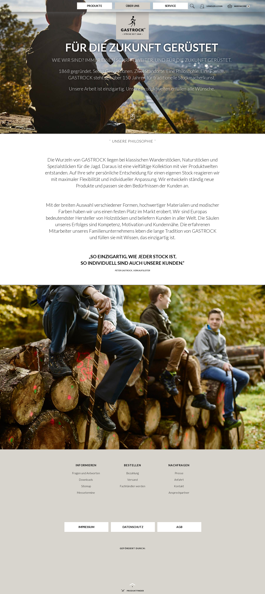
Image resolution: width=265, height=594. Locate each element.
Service (170, 5)
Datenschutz (133, 527)
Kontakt (179, 486)
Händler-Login (214, 6)
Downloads (86, 479)
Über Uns (132, 5)
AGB (179, 527)
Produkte (94, 5)
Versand (132, 479)
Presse (179, 473)
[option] (132, 66)
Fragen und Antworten (86, 473)
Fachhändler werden (132, 486)
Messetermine (86, 492)
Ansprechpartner (179, 492)
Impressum (86, 527)
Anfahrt (179, 479)
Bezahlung (132, 473)
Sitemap (86, 486)
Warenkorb (240, 5)
